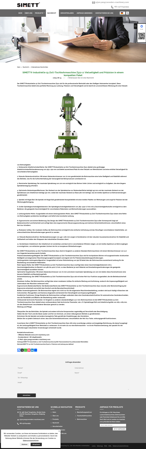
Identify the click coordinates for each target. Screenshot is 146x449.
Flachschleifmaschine (84, 416)
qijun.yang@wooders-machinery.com (112, 2)
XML (109, 446)
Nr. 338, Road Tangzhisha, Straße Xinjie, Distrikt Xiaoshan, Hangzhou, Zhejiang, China (32, 414)
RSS (105, 446)
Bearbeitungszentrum (84, 412)
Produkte (40, 13)
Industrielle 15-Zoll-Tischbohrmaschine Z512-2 (44, 83)
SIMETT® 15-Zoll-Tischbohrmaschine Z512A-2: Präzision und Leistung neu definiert (48, 344)
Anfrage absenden (84, 13)
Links (94, 446)
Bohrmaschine (82, 419)
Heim (20, 13)
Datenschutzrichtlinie (31, 440)
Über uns (28, 13)
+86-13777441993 (121, 7)
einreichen (26, 395)
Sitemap (100, 446)
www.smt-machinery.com (40, 335)
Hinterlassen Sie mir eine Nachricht (81, 78)
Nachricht (52, 13)
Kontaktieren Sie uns (104, 13)
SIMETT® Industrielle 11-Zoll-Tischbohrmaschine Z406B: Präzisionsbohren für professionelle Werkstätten (55, 342)
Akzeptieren (36, 444)
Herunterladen (67, 13)
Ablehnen (24, 444)
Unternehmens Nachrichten (39, 67)
